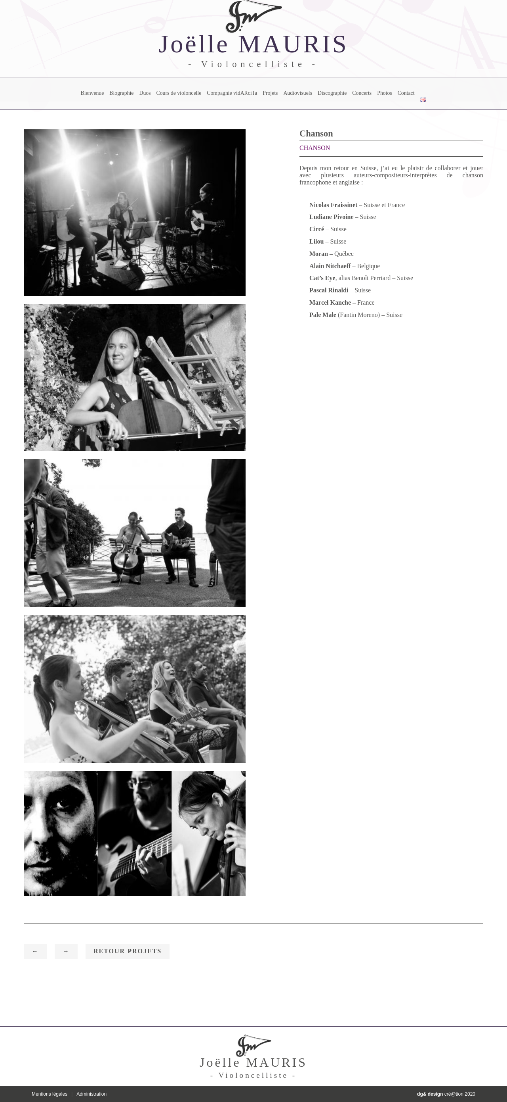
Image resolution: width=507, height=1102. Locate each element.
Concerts (362, 93)
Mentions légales (49, 1094)
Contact (406, 93)
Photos (384, 93)
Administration (91, 1094)
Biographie (121, 93)
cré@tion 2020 (446, 1094)
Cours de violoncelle (178, 93)
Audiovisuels (297, 93)
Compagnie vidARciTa (232, 93)
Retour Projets (127, 951)
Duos (145, 93)
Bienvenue (92, 93)
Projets (270, 93)
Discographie (332, 93)
